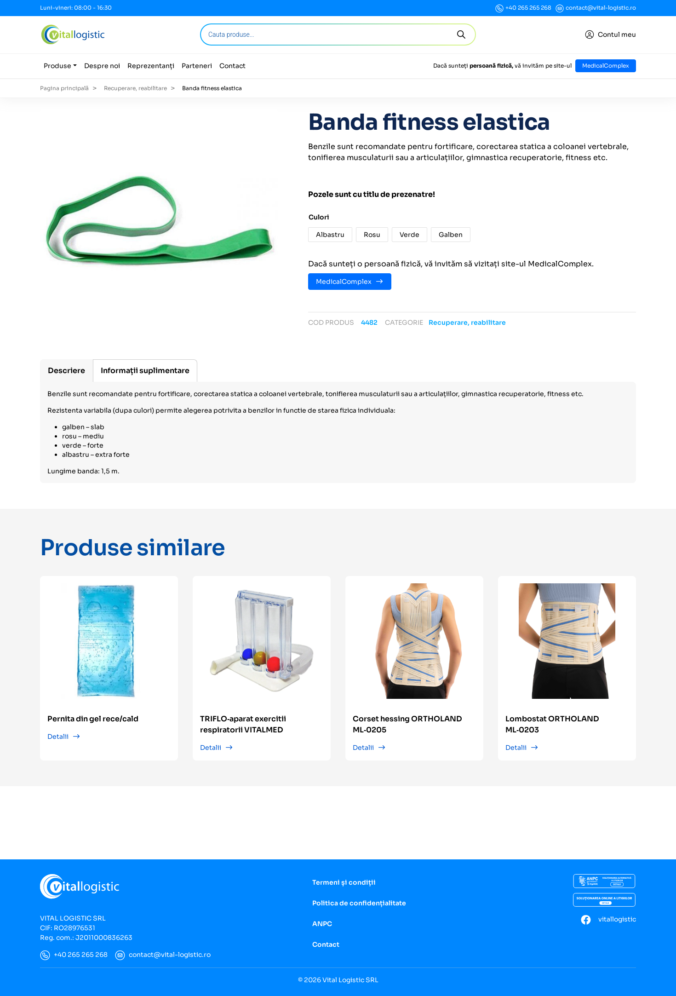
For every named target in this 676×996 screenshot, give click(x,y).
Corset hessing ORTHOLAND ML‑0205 (407, 724)
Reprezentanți (150, 66)
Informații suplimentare (145, 370)
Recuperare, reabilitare (135, 88)
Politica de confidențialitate (359, 903)
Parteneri (197, 66)
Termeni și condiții (344, 882)
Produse (57, 66)
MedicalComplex (605, 65)
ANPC (322, 924)
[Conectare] (610, 35)
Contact (232, 66)
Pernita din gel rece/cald (92, 719)
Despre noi (102, 66)
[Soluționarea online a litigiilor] (604, 899)
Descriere (66, 370)
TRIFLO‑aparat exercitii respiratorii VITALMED (243, 724)
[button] (330, 234)
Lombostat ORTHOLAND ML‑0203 (552, 724)
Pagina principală (64, 88)
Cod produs (331, 322)
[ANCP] (604, 881)
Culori (319, 217)
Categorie (404, 322)
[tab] (66, 370)
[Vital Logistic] (72, 34)
